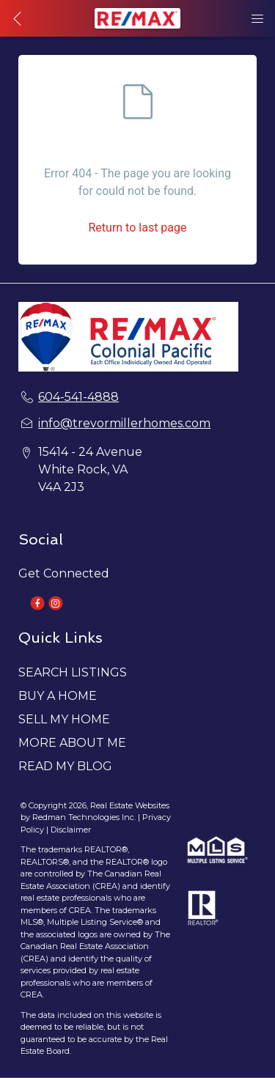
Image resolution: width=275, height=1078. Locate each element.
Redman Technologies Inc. (85, 817)
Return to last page (137, 228)
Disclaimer (71, 829)
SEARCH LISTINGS (72, 672)
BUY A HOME (57, 696)
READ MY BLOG (65, 766)
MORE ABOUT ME (72, 743)
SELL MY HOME (64, 719)
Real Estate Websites (129, 805)
